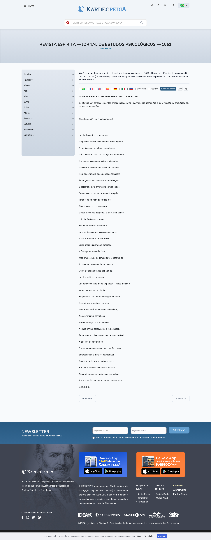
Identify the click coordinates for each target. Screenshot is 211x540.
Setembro (28, 118)
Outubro (27, 124)
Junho (26, 102)
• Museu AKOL (161, 498)
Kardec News (180, 494)
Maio (26, 96)
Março (27, 85)
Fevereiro (28, 80)
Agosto (27, 113)
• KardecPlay (142, 498)
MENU (29, 6)
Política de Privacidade (144, 536)
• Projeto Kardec (162, 494)
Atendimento (179, 490)
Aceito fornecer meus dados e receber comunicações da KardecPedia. (131, 437)
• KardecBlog (142, 501)
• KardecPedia (143, 494)
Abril (26, 91)
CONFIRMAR (179, 430)
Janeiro (27, 74)
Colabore (178, 485)
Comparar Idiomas (168, 89)
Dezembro (29, 135)
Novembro (29, 129)
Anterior (87, 398)
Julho (26, 107)
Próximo (180, 398)
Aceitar (161, 536)
